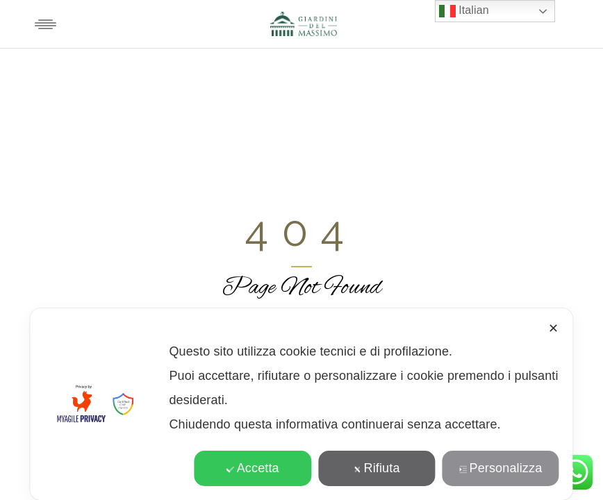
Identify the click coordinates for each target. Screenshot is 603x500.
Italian (464, 11)
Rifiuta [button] (377, 468)
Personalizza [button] (501, 468)
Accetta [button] (252, 468)
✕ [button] (553, 328)
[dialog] (301, 404)
